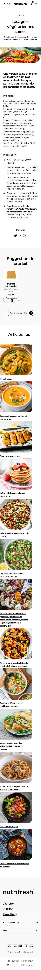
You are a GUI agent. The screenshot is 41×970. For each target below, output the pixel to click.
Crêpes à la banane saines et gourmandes (12, 494)
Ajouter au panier (11, 299)
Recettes (20, 15)
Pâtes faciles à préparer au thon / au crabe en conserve (14, 788)
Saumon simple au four (10, 456)
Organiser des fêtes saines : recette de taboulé (12, 575)
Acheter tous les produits (21, 313)
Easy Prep (10, 914)
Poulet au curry (7, 379)
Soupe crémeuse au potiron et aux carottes (13, 417)
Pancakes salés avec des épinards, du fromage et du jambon (12, 746)
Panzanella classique (9, 826)
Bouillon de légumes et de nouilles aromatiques (11, 704)
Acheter (8, 903)
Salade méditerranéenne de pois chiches (14, 534)
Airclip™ (8, 909)
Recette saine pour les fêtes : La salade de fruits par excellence (14, 664)
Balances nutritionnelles (11, 285)
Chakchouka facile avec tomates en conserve (14, 865)
